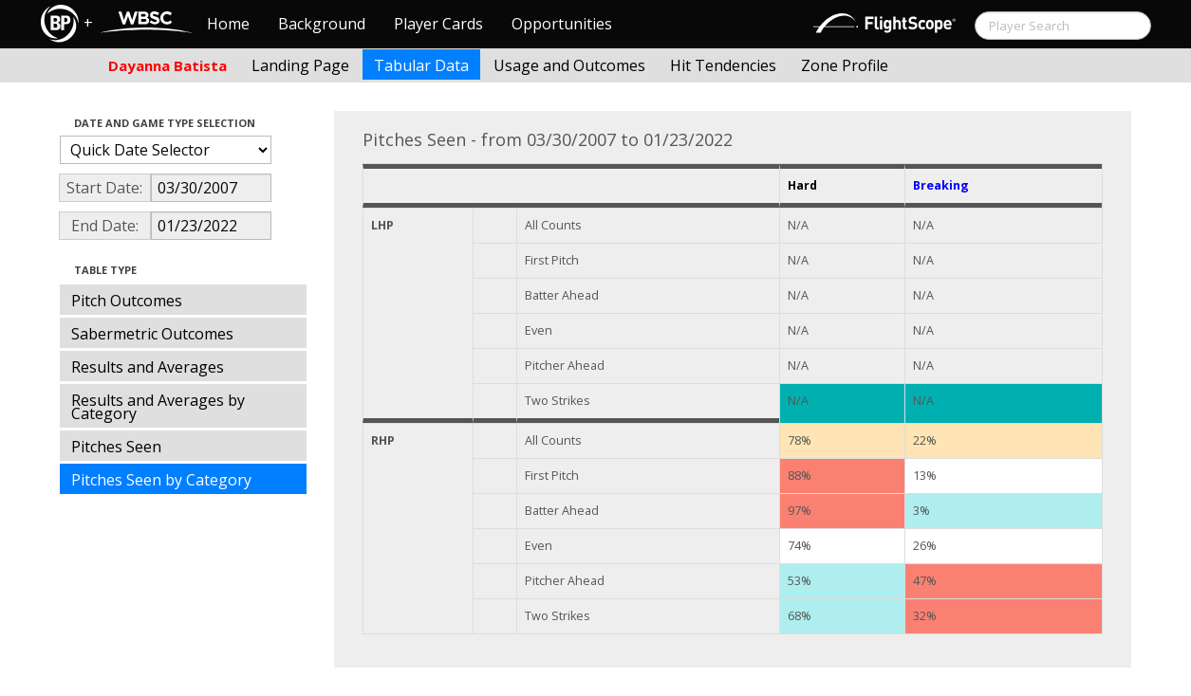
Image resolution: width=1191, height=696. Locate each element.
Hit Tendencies (723, 65)
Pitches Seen (116, 446)
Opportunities (562, 23)
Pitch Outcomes (126, 300)
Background (321, 23)
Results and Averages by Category (158, 407)
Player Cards (438, 23)
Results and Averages (147, 367)
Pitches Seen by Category (161, 479)
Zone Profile (844, 65)
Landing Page (300, 65)
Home (228, 23)
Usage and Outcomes (569, 65)
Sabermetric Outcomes (152, 333)
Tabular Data (421, 65)
